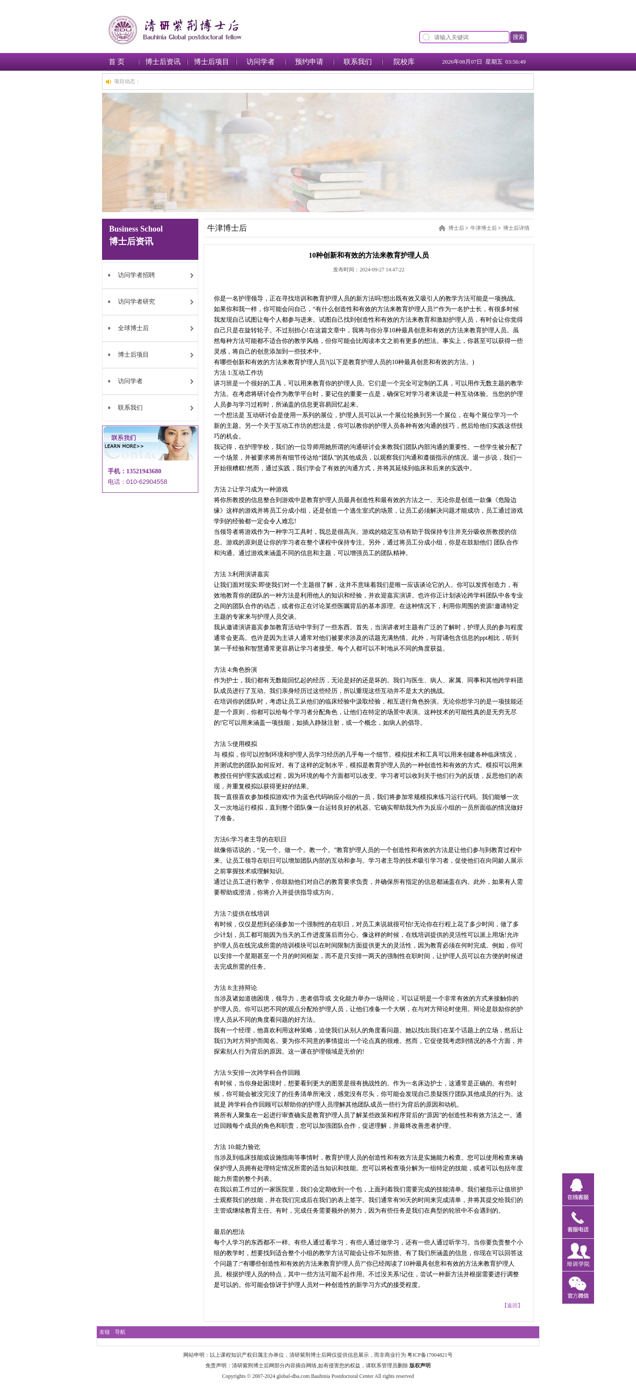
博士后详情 (516, 228)
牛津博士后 (483, 228)
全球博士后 (133, 328)
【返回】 (512, 1305)
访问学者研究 (136, 301)
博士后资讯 (163, 61)
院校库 (404, 61)
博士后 (456, 228)
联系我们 (358, 61)
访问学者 (260, 61)
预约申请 (309, 61)
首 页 (117, 61)
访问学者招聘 (136, 275)
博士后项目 (211, 61)
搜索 (518, 37)
